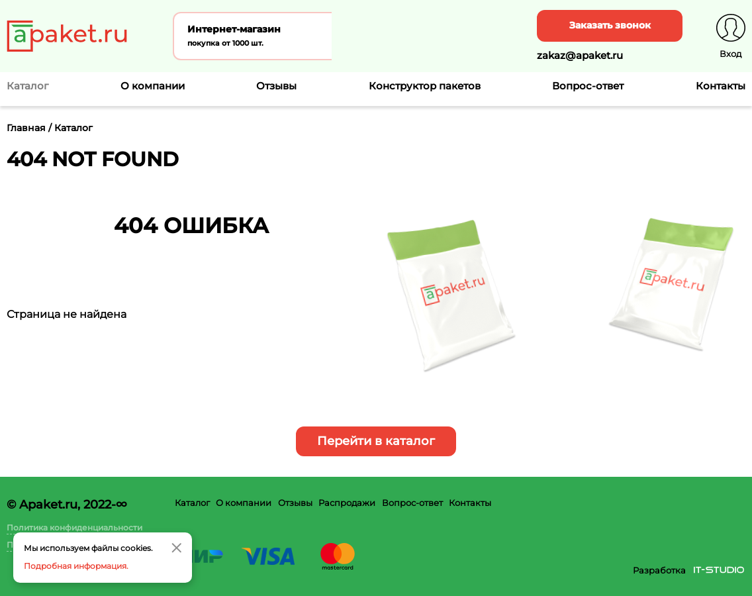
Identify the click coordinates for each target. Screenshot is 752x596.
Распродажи (346, 502)
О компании (152, 85)
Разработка (659, 570)
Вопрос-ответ (588, 85)
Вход (730, 53)
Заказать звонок (610, 25)
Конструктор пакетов (425, 85)
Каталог (192, 502)
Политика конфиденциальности (74, 527)
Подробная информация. (76, 566)
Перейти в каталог (376, 441)
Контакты (720, 85)
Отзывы (276, 85)
